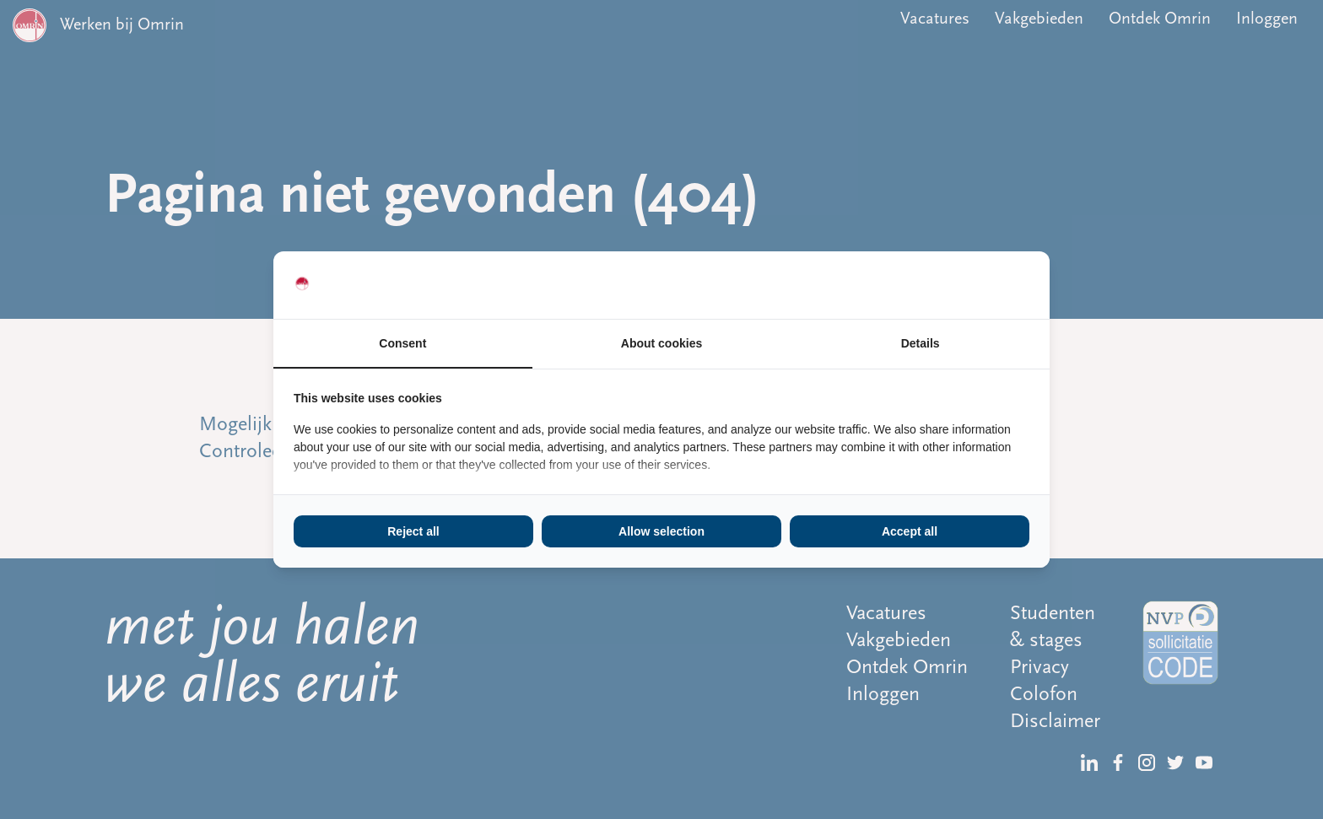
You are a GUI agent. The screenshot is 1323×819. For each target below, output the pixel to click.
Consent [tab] (402, 343)
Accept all (909, 531)
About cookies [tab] (661, 343)
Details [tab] (920, 343)
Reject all (413, 531)
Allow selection (661, 531)
